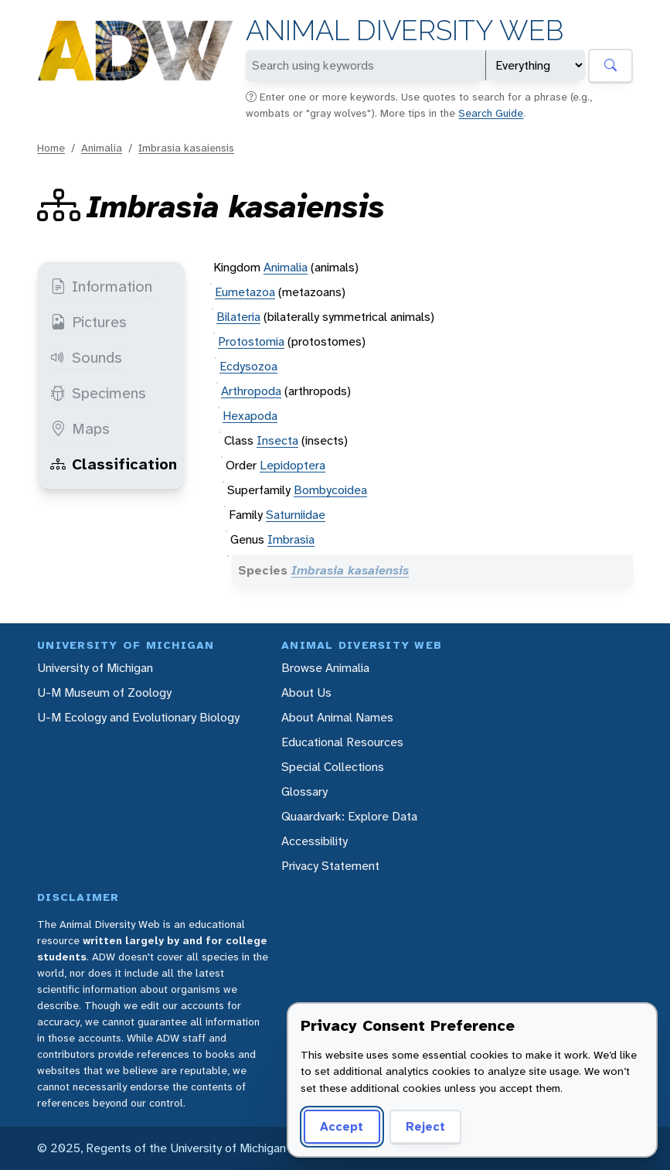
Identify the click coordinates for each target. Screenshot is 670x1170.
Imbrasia (291, 539)
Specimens (98, 392)
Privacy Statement (330, 866)
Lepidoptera (292, 465)
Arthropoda (251, 391)
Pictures (88, 321)
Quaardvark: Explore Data (349, 816)
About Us (306, 692)
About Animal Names (337, 717)
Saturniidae (295, 515)
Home (51, 148)
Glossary (304, 791)
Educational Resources (342, 742)
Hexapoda (250, 416)
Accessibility (314, 841)
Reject (425, 1126)
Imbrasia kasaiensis (186, 148)
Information (101, 286)
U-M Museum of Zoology (104, 692)
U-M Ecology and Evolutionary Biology (138, 717)
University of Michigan (95, 668)
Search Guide (490, 113)
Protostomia (251, 341)
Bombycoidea (330, 490)
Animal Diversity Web (404, 31)
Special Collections (332, 767)
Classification (113, 464)
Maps (80, 428)
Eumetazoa (245, 292)
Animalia (101, 148)
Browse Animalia (325, 668)
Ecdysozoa (248, 366)
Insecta (277, 440)
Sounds (86, 357)
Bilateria (238, 317)
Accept (341, 1126)
